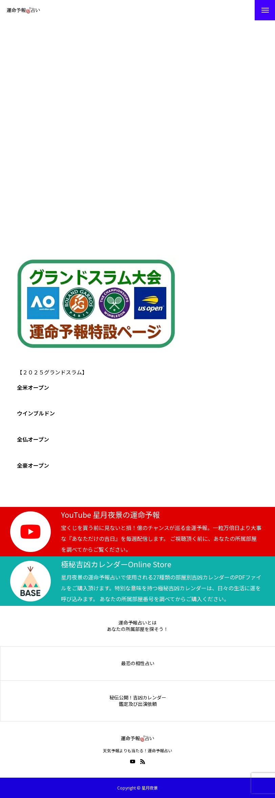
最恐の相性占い (137, 663)
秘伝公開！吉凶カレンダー (137, 697)
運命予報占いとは (137, 622)
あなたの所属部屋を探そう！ (137, 629)
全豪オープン (33, 465)
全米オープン (33, 387)
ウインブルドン (36, 413)
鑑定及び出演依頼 (138, 704)
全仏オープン (33, 439)
